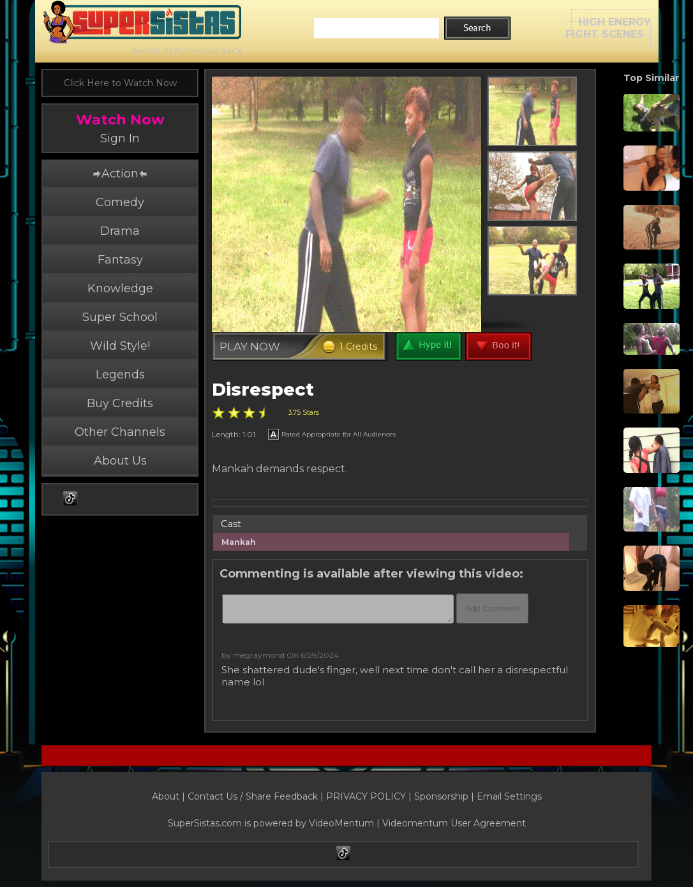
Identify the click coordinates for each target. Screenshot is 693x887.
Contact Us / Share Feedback (253, 796)
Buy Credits (120, 403)
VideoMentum (341, 823)
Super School (120, 317)
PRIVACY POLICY (366, 796)
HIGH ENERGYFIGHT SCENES (608, 28)
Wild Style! (120, 346)
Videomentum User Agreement (454, 823)
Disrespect (263, 389)
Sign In (120, 138)
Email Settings (509, 796)
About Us (120, 461)
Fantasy (120, 260)
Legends (120, 375)
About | (170, 796)
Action (120, 174)
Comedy (120, 202)
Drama (120, 231)
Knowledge (120, 288)
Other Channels (120, 432)
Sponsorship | (445, 796)
